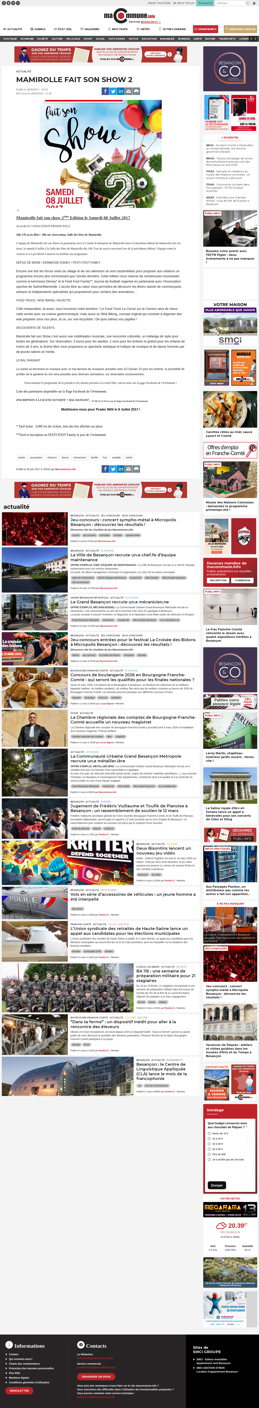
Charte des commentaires (24, 1363)
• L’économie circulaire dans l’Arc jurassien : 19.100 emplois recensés (227, 188)
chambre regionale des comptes (87, 736)
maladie (116, 457)
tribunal (96, 828)
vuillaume (108, 828)
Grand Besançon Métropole (89, 597)
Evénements (175, 1060)
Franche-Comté (81, 924)
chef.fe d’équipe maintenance (112, 578)
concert (75, 535)
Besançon (77, 515)
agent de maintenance (83, 578)
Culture (172, 844)
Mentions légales (19, 1377)
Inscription (218, 580)
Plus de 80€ (219, 1154)
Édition (134, 21)
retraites (109, 951)
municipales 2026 (92, 951)
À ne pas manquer (230, 903)
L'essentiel (230, 137)
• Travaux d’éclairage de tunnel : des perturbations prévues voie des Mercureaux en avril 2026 (230, 162)
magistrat (120, 736)
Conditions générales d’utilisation (29, 1382)
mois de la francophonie (156, 1085)
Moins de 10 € (220, 1133)
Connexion (242, 580)
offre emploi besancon (144, 786)
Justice (106, 801)
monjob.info (135, 578)
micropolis (105, 535)
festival (75, 655)
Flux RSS (14, 1373)
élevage (76, 1044)
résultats (118, 535)
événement (79, 457)
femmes (76, 951)
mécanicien (108, 620)
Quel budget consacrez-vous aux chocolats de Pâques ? (227, 1125)
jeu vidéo (156, 874)
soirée (129, 457)
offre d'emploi (151, 578)
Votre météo (230, 1198)
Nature (142, 1017)
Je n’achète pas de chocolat (228, 1159)
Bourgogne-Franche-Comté (89, 670)
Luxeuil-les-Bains (147, 966)
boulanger (89, 697)
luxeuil (152, 1002)
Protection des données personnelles (31, 1368)
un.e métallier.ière (167, 786)
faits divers (77, 909)
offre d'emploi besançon (173, 578)
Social (112, 924)
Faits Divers (109, 890)
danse (65, 457)
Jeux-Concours (132, 515)
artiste (21, 457)
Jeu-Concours (110, 515)
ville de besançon (80, 582)
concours (103, 697)
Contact (13, 1354)
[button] (247, 3)
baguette (76, 697)
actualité (23, 71)
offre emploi (123, 786)
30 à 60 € (217, 1143)
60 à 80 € (217, 1149)
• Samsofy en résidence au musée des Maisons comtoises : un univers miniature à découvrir (228, 175)
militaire (162, 1002)
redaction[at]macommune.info (95, 1358)
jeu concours (89, 535)
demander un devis (96, 1376)
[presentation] (206, 924)
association (36, 457)
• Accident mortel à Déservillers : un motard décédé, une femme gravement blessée (230, 148)
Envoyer (217, 1185)
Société (124, 924)
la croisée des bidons (109, 655)
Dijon (74, 713)
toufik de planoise (80, 828)
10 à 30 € (217, 1138)
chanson (52, 457)
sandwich (115, 697)
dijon (109, 736)
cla (139, 1085)
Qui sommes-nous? (21, 1359)
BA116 (141, 1002)
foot (105, 457)
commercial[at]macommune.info (96, 1367)
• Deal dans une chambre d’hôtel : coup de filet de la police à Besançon (227, 201)
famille (94, 457)
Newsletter (19, 1390)
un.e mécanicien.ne (169, 620)
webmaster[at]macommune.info (96, 1397)
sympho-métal (132, 535)
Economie (107, 550)
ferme (87, 1044)
